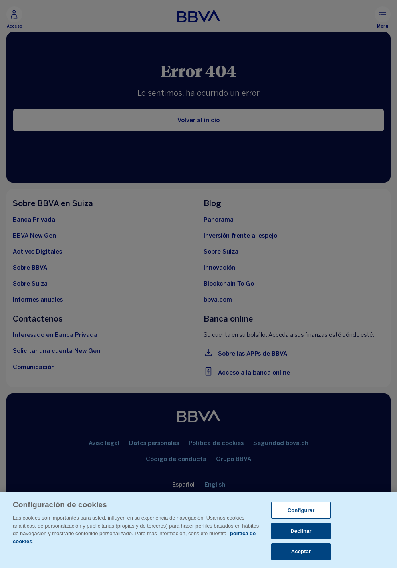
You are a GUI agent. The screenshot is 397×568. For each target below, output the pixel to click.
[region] (198, 530)
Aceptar (301, 551)
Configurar (301, 510)
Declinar (300, 531)
